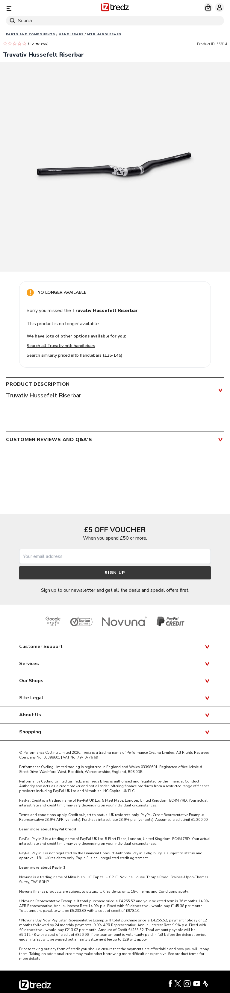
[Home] (115, 8)
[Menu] (41, 8)
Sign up (115, 573)
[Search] (115, 20)
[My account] (219, 7)
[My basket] (208, 7)
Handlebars (71, 34)
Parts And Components (30, 34)
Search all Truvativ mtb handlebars (61, 346)
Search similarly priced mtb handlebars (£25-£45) (74, 355)
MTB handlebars (104, 34)
